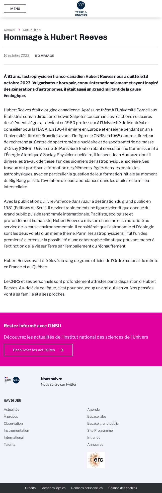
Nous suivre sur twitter (58, 384)
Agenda (93, 409)
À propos (11, 416)
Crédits (30, 488)
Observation (13, 423)
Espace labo (96, 416)
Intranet (93, 437)
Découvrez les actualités (34, 350)
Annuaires (95, 444)
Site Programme (100, 430)
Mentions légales (53, 488)
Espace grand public (103, 423)
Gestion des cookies (122, 488)
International (14, 437)
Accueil (10, 30)
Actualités (32, 30)
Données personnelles (87, 488)
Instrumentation (16, 430)
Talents (9, 444)
